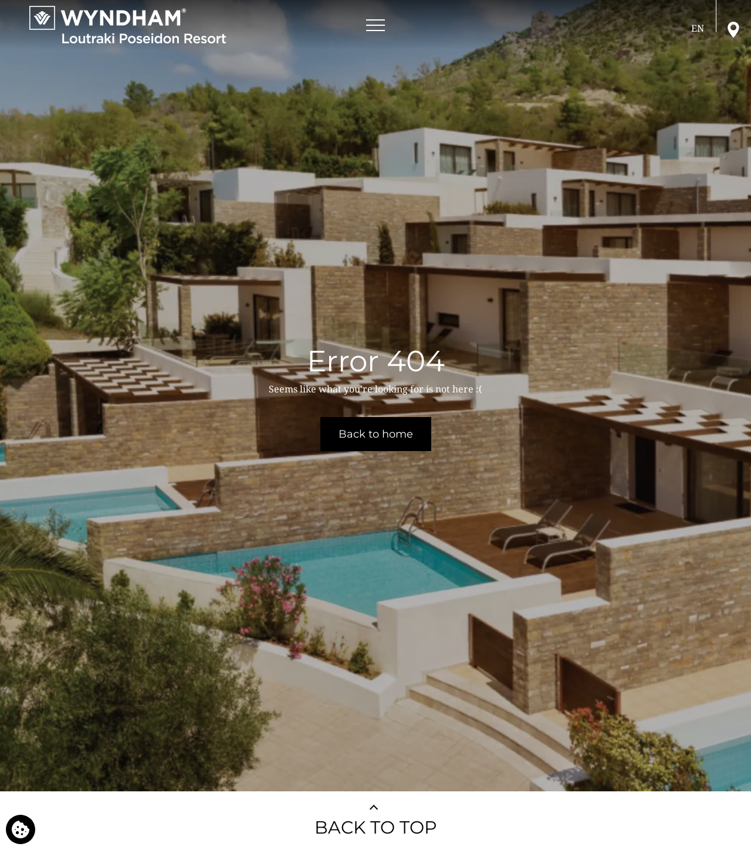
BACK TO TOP (375, 827)
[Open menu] (375, 25)
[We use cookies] (20, 829)
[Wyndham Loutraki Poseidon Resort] (127, 24)
